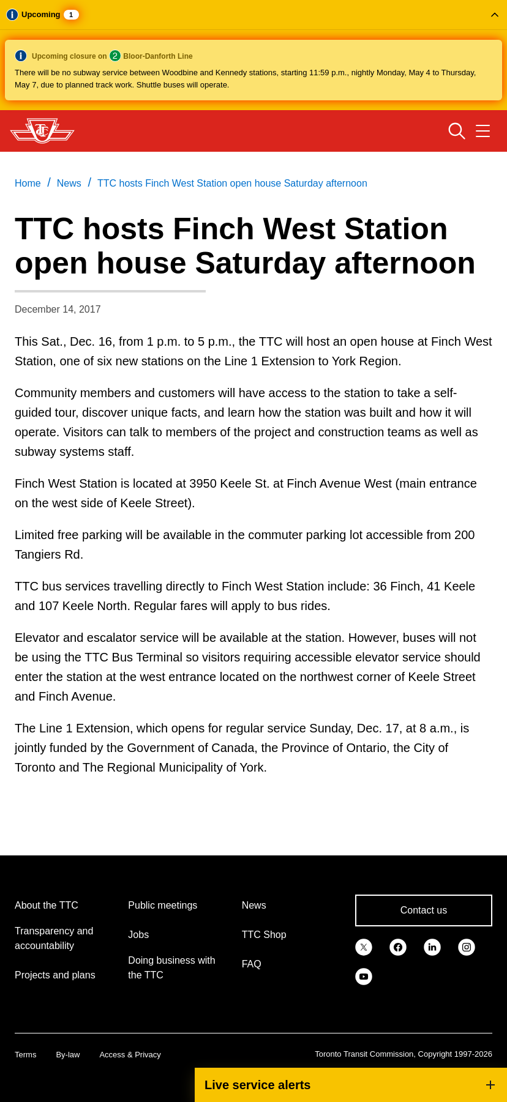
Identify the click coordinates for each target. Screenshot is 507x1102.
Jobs (138, 934)
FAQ (251, 964)
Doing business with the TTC (171, 967)
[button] (253, 55)
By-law (68, 1054)
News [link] (69, 183)
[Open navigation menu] (483, 131)
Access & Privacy (129, 1054)
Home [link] (28, 183)
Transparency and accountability (54, 938)
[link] (363, 946)
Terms (25, 1054)
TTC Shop (264, 934)
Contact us (423, 910)
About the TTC (46, 905)
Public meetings (162, 905)
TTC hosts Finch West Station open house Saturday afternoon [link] (232, 183)
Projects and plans (55, 975)
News (254, 905)
